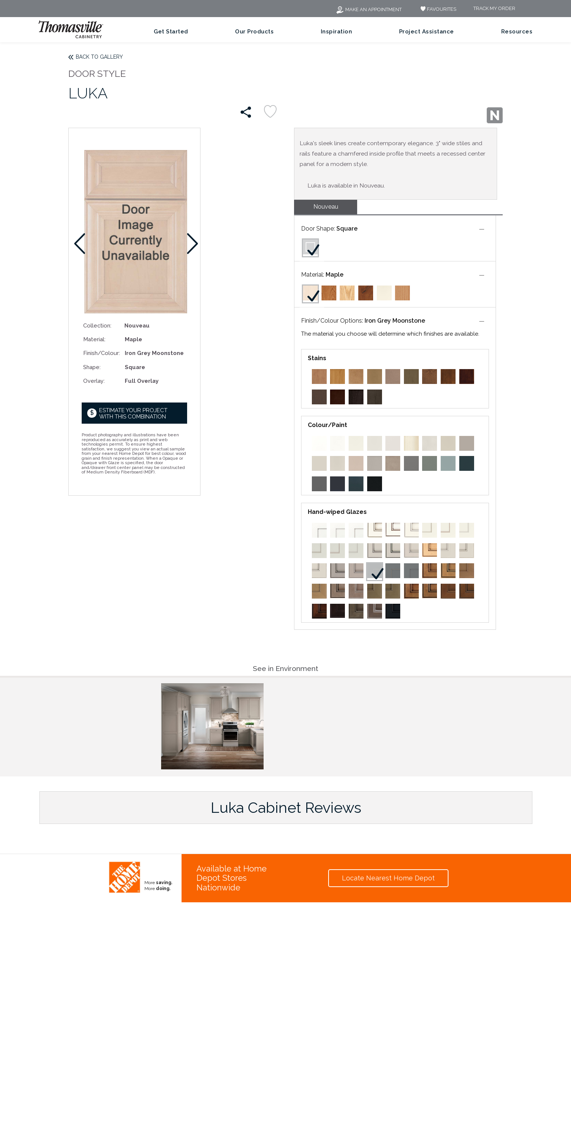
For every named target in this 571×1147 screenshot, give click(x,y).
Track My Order (494, 9)
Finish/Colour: (101, 353)
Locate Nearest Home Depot (388, 878)
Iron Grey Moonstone (395, 320)
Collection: (97, 325)
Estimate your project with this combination (133, 413)
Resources (517, 31)
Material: (94, 339)
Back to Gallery (99, 57)
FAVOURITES (437, 9)
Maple (334, 274)
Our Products (254, 31)
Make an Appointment (369, 9)
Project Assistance (426, 31)
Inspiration (336, 31)
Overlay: (94, 381)
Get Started (171, 31)
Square (347, 228)
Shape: (92, 367)
